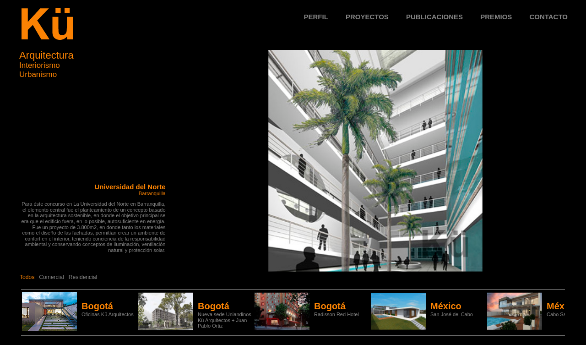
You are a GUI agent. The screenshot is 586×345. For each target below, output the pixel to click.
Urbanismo (38, 74)
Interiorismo (39, 65)
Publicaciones (434, 17)
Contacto (548, 17)
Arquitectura (46, 55)
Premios (496, 17)
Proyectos (367, 17)
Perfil (316, 17)
